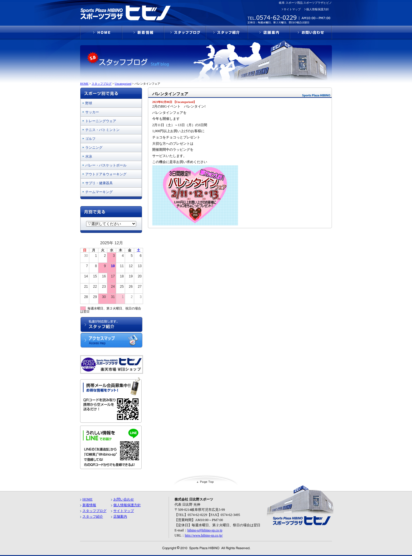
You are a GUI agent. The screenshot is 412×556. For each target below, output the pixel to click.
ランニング (93, 148)
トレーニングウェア (100, 121)
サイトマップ (292, 9)
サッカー (92, 112)
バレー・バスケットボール (105, 165)
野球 (88, 103)
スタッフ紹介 (92, 517)
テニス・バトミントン (102, 130)
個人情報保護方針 (317, 9)
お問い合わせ (123, 499)
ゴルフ (90, 139)
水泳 (88, 156)
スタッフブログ (94, 511)
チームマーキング (99, 192)
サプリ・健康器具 (99, 183)
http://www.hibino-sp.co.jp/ (204, 535)
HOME (87, 499)
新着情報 (89, 505)
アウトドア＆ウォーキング (105, 174)
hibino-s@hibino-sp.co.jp (204, 530)
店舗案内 (120, 517)
